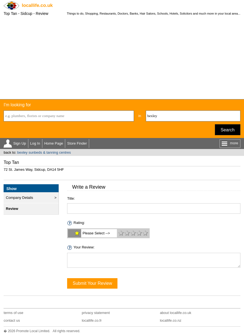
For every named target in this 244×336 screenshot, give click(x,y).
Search (228, 130)
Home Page (53, 143)
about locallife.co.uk (175, 313)
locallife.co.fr (92, 320)
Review (12, 209)
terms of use (13, 313)
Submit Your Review (92, 283)
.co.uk (37, 5)
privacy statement (96, 313)
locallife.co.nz (170, 320)
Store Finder (77, 143)
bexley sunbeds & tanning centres (44, 152)
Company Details (19, 198)
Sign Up (19, 143)
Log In (35, 143)
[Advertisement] (122, 57)
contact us (12, 320)
